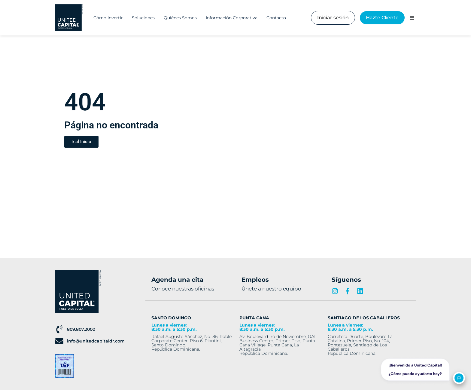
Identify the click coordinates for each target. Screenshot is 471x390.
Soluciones (143, 17)
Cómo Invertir (108, 17)
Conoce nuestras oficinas (182, 289)
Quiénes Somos (180, 17)
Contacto (276, 17)
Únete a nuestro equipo (271, 289)
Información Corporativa (231, 17)
